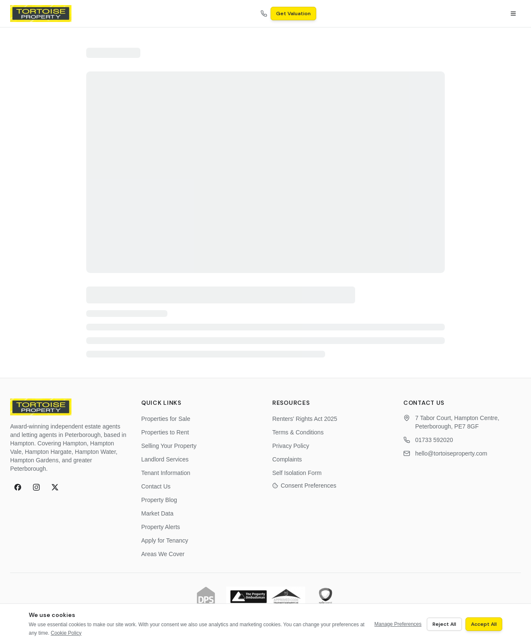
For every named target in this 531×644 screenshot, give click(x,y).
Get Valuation (293, 13)
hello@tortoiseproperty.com (451, 453)
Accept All (484, 624)
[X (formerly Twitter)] (55, 487)
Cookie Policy (66, 633)
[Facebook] (17, 487)
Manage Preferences (398, 624)
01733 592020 (434, 440)
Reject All (444, 624)
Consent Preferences (304, 485)
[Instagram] (36, 487)
